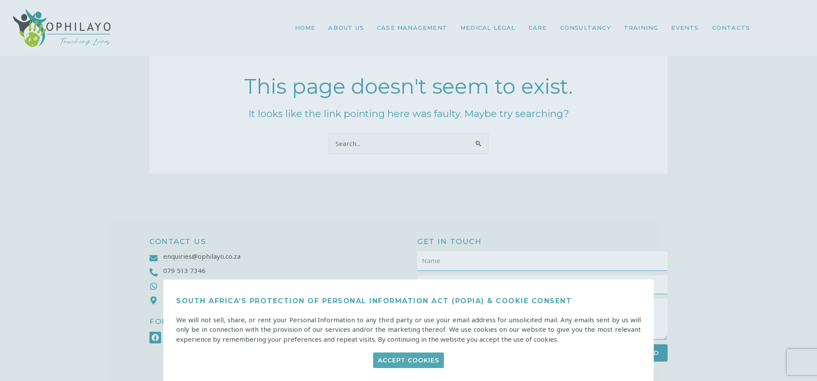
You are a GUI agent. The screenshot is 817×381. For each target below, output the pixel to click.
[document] (408, 190)
